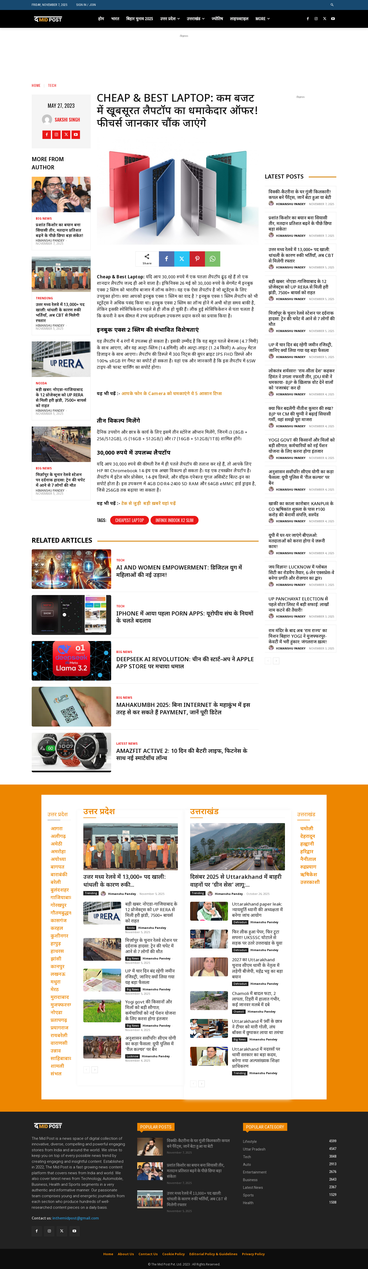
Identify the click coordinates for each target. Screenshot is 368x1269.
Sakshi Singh (67, 119)
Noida (41, 383)
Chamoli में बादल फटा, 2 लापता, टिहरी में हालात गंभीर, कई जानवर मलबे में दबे (256, 999)
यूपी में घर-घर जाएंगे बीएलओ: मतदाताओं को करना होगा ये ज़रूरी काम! (297, 541)
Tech (52, 85)
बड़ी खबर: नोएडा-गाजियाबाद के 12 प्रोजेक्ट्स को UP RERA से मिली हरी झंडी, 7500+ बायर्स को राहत (61, 398)
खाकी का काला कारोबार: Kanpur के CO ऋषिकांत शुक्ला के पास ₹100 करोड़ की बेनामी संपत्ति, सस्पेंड (301, 509)
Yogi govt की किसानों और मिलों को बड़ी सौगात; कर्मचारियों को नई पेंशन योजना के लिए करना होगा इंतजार (302, 446)
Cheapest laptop (129, 520)
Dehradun (240, 922)
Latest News (126, 743)
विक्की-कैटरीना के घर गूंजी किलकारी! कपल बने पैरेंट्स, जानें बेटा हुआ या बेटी (300, 195)
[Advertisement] (184, 50)
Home (36, 85)
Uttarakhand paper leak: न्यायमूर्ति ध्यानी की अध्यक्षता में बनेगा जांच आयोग (257, 910)
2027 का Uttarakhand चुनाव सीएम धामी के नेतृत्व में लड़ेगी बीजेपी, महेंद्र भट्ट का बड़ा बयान (257, 968)
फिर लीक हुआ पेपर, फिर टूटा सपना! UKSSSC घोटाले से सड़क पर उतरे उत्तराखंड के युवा (257, 938)
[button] (332, 5)
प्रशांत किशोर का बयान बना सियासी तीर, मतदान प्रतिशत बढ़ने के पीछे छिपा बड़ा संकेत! (59, 231)
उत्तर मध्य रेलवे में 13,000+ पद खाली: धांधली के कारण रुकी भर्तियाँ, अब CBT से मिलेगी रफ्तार (60, 313)
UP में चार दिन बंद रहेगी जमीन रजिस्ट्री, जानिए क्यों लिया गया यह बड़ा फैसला (300, 348)
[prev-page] (268, 661)
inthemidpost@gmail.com (75, 1218)
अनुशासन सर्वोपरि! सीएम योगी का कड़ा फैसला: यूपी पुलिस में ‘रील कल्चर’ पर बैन (301, 477)
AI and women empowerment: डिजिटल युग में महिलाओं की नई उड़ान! (179, 571)
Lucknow (132, 1056)
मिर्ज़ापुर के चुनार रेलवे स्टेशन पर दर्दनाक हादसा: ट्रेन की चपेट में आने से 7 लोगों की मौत (60, 480)
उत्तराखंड (204, 812)
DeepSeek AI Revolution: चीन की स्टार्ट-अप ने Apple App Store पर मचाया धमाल (185, 663)
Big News (44, 218)
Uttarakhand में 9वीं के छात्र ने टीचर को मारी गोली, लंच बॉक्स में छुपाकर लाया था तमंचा (257, 1027)
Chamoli (239, 1011)
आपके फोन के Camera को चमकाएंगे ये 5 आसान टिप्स (171, 394)
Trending (44, 298)
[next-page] (276, 661)
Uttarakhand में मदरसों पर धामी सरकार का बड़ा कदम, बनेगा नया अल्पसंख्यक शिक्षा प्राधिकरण (256, 1058)
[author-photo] (272, 204)
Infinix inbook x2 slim (174, 520)
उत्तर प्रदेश (99, 812)
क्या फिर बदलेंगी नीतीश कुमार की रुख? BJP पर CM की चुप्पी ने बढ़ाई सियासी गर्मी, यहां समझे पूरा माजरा (301, 414)
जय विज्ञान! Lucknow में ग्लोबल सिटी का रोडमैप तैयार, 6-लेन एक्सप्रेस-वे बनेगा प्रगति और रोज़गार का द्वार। (301, 573)
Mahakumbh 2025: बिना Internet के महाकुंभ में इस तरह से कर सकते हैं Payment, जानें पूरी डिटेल (183, 709)
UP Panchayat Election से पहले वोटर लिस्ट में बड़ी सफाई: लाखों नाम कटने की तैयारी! (299, 605)
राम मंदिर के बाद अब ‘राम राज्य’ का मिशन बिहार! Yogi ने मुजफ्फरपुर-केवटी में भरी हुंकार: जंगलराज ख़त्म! (298, 636)
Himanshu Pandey (50, 241)
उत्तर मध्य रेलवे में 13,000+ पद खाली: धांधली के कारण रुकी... (124, 881)
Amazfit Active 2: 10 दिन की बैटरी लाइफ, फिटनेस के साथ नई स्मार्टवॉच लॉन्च (181, 755)
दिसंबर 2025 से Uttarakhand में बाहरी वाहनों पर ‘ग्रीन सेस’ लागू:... (236, 881)
